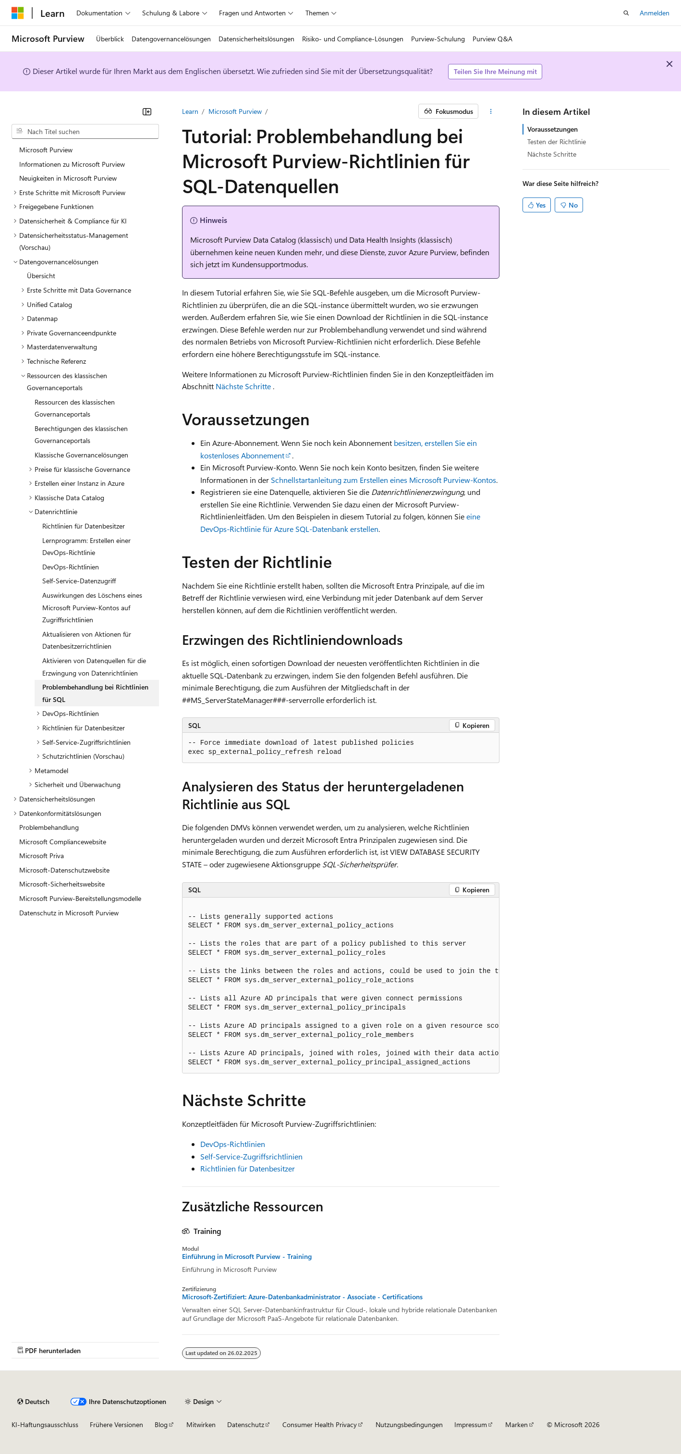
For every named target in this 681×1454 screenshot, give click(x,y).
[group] (340, 986)
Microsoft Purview (235, 111)
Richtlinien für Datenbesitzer (247, 1168)
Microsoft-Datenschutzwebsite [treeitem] (64, 870)
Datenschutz (245, 1424)
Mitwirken (201, 1424)
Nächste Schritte (243, 386)
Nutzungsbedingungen (409, 1424)
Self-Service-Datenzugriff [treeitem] (79, 580)
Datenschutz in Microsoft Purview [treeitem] (69, 912)
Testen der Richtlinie (556, 141)
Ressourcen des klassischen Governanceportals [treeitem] (75, 408)
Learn (190, 111)
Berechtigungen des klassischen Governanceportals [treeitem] (81, 434)
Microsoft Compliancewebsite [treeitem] (62, 841)
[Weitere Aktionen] (490, 111)
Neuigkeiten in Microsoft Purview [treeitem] (68, 178)
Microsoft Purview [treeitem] (46, 149)
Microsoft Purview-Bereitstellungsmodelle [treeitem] (80, 898)
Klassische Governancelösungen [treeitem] (81, 454)
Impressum (470, 1424)
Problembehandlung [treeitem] (49, 827)
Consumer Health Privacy (319, 1424)
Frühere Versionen (116, 1424)
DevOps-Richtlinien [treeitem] (70, 566)
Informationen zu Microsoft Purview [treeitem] (72, 164)
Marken (516, 1424)
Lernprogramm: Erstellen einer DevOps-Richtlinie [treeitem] (86, 546)
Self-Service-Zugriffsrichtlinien (251, 1156)
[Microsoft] (18, 13)
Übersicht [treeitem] (41, 275)
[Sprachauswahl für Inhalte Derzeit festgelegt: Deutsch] (33, 1401)
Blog (161, 1424)
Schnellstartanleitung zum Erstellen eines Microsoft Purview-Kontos (383, 480)
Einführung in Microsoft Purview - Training (247, 1256)
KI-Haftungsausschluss (45, 1424)
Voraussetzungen (552, 129)
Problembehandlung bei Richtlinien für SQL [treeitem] (95, 693)
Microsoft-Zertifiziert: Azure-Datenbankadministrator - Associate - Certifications (302, 1297)
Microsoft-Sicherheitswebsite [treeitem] (62, 883)
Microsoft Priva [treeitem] (41, 855)
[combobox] (85, 131)
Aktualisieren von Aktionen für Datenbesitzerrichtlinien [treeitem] (86, 640)
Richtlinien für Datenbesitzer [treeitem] (83, 525)
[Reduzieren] (147, 111)
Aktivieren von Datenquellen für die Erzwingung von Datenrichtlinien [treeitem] (94, 667)
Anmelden (654, 12)
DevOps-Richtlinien (232, 1144)
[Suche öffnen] (626, 13)
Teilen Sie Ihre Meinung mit (495, 71)
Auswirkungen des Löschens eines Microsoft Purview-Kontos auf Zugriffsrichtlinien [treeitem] (92, 607)
